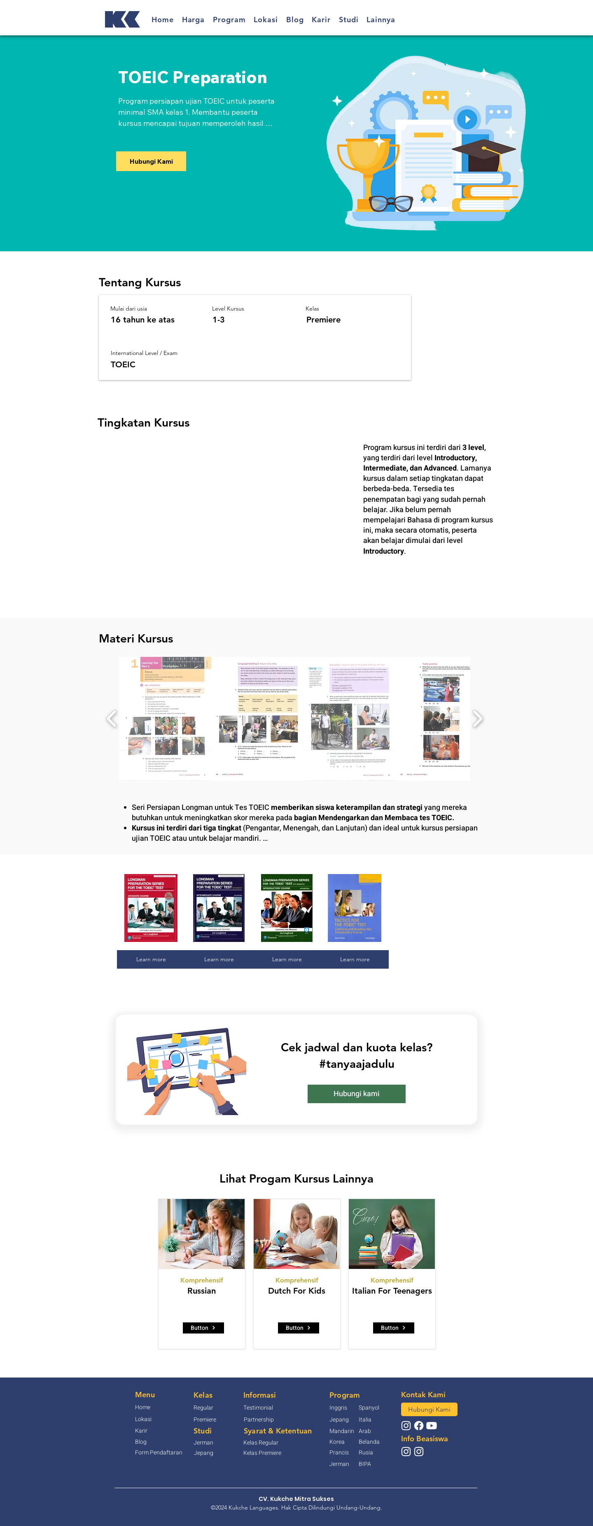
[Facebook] (419, 1425)
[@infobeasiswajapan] (406, 1451)
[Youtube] (431, 1425)
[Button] (203, 1328)
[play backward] (112, 719)
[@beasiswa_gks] (419, 1451)
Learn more (151, 959)
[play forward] (477, 719)
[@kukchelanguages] (406, 1425)
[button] (193, 19)
